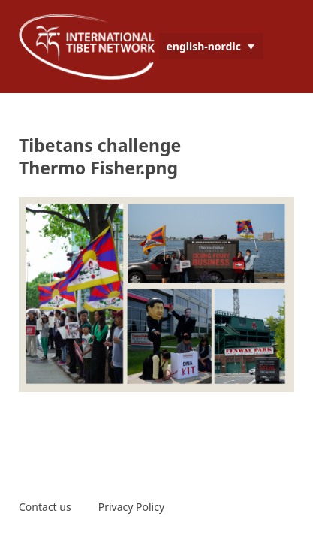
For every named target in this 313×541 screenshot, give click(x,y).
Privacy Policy (131, 507)
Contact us (45, 507)
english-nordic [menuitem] (204, 46)
